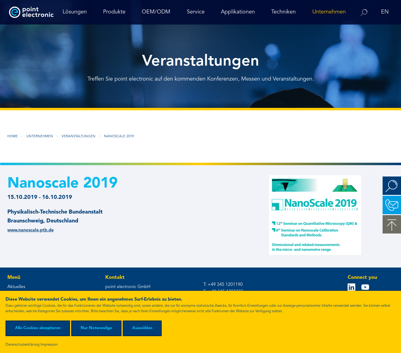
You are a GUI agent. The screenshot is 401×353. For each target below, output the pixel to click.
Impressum (49, 345)
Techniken (283, 12)
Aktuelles (16, 287)
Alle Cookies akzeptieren (37, 328)
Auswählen (142, 328)
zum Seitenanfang (392, 224)
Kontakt (392, 205)
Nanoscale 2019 (119, 136)
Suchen (392, 185)
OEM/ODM (156, 12)
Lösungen (75, 12)
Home (12, 136)
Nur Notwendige (96, 328)
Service (196, 12)
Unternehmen (329, 12)
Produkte (114, 12)
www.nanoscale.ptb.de (30, 230)
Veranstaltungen (78, 136)
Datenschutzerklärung (23, 345)
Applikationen (238, 12)
